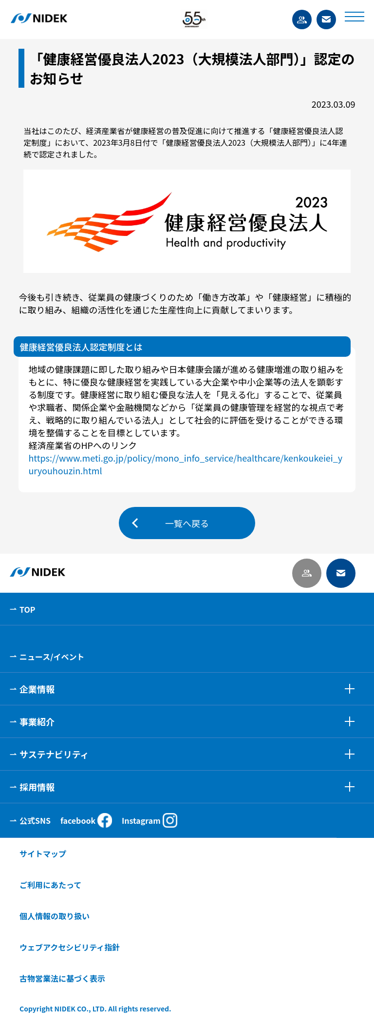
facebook (86, 820)
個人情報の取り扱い (54, 916)
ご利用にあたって (50, 885)
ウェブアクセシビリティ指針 (69, 947)
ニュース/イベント (51, 656)
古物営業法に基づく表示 (62, 978)
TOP (27, 609)
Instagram (149, 820)
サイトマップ (42, 853)
